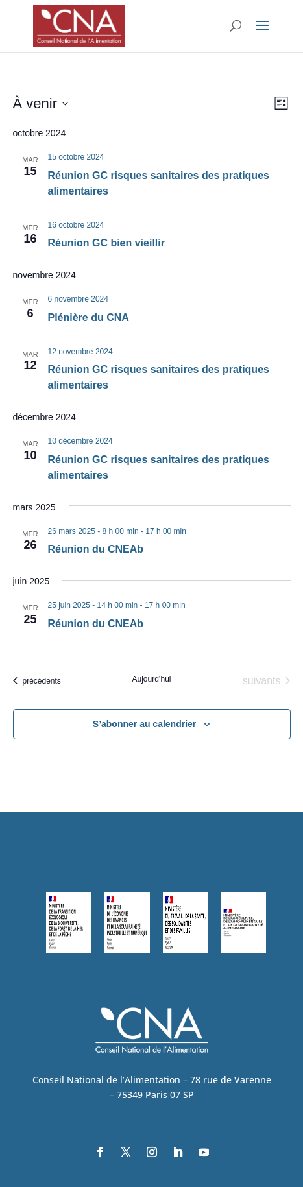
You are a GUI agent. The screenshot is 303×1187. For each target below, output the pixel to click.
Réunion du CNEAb (96, 549)
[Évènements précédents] (37, 681)
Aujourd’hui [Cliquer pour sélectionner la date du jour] (151, 679)
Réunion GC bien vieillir (106, 242)
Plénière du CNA (88, 317)
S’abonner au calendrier (145, 724)
